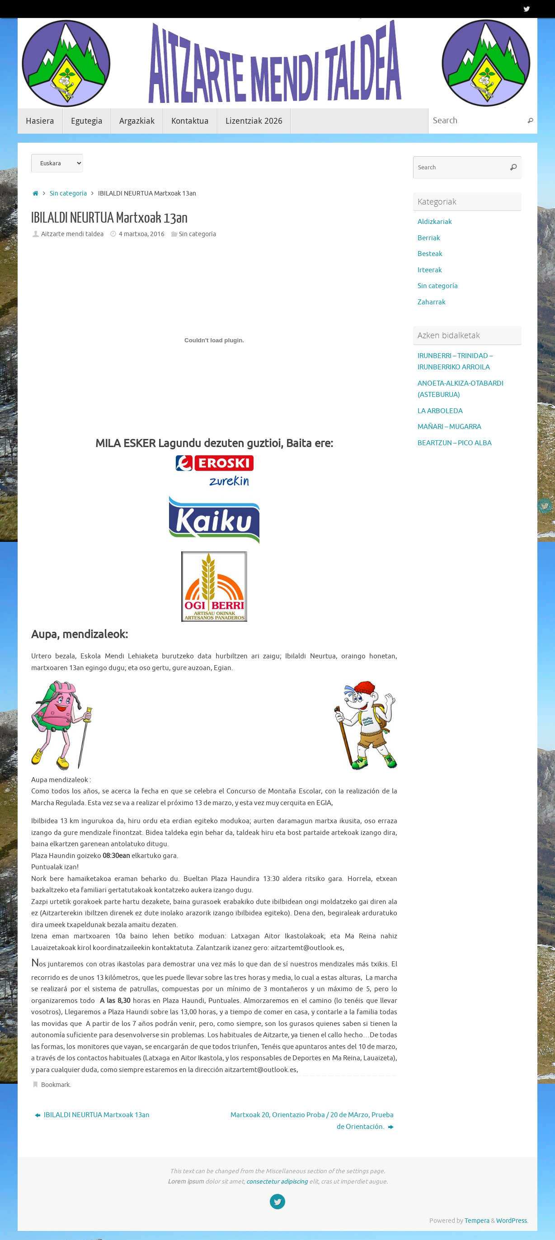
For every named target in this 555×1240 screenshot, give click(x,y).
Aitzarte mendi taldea (72, 234)
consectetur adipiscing (277, 1181)
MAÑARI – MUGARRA (449, 427)
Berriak (429, 238)
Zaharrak (432, 302)
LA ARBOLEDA (440, 411)
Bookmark (55, 1085)
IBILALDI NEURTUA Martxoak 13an (92, 1115)
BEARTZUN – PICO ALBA (455, 443)
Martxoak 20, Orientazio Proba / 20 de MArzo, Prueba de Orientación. (312, 1121)
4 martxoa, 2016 (142, 234)
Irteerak (430, 270)
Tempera (477, 1221)
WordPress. (512, 1221)
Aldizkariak (435, 222)
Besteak (430, 254)
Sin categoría (68, 193)
